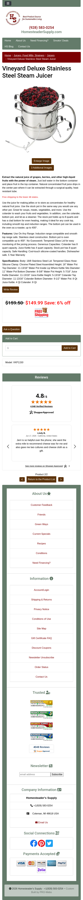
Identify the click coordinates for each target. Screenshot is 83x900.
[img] (41, 402)
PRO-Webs (46, 892)
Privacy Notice (41, 609)
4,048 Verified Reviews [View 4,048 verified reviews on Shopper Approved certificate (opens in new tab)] (41, 406)
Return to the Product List (41, 479)
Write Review (11, 289)
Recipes (41, 543)
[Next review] (75, 446)
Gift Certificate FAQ (41, 638)
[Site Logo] (41, 18)
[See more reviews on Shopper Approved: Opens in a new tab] (44, 466)
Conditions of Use (41, 619)
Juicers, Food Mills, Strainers (29, 55)
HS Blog (9, 46)
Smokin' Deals (60, 40)
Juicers (51, 55)
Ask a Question (12, 329)
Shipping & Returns (41, 599)
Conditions (41, 553)
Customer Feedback (41, 505)
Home (8, 40)
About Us (21, 40)
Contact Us (24, 46)
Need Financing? (39, 40)
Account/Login (41, 590)
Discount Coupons (41, 648)
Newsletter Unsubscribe (41, 657)
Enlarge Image (41, 161)
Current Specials (41, 534)
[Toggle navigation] (8, 3)
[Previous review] (8, 446)
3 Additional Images (41, 167)
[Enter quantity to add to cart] (33, 348)
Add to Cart (70, 348)
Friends (41, 514)
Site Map (41, 628)
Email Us (41, 822)
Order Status (41, 667)
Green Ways (41, 524)
